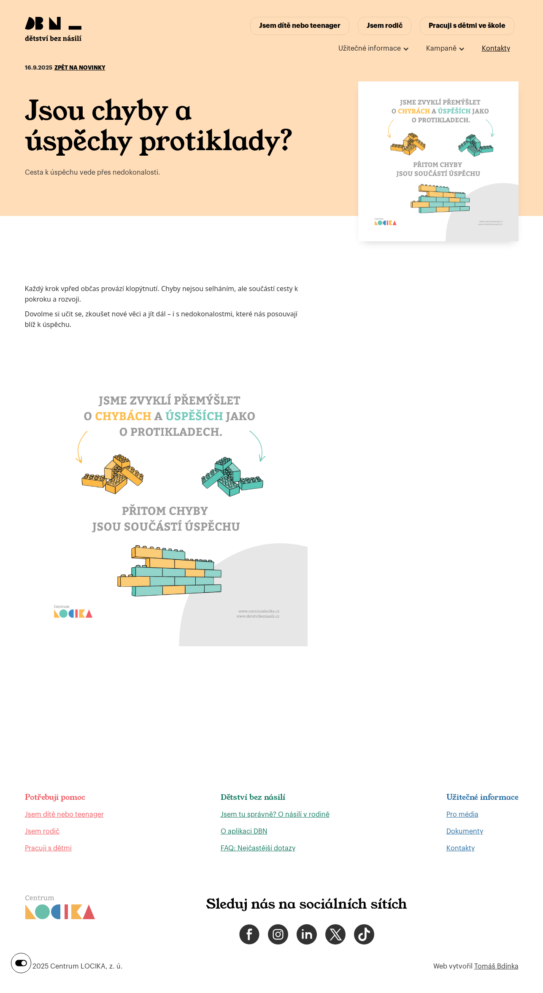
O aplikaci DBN (244, 831)
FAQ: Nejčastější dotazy (258, 848)
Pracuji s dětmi (48, 848)
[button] (374, 48)
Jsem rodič (385, 25)
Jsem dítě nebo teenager (299, 25)
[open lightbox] (438, 161)
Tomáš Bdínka (496, 966)
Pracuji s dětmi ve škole (467, 25)
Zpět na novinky (79, 67)
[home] (53, 29)
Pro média (462, 814)
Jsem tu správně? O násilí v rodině (275, 814)
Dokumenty (464, 831)
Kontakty (496, 48)
